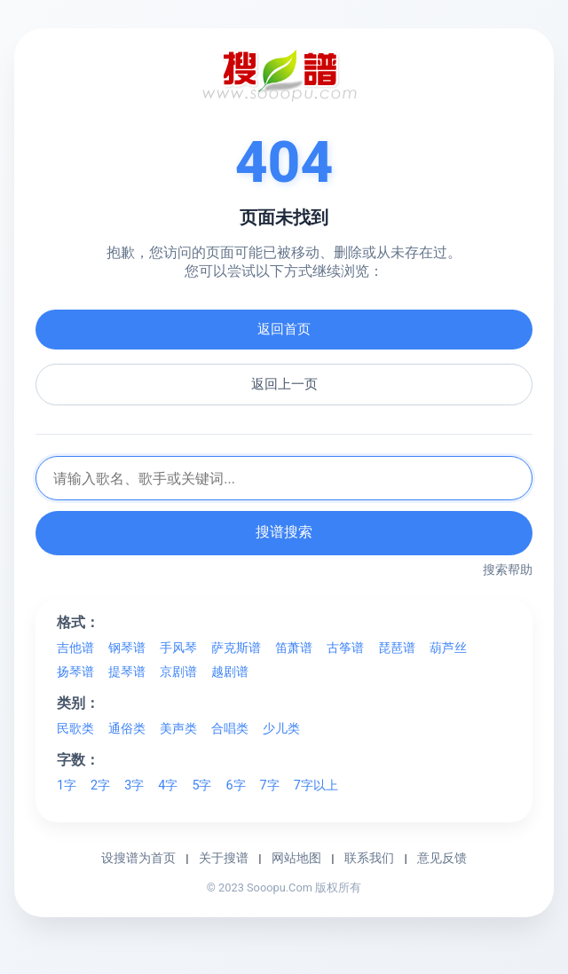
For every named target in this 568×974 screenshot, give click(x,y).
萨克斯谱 (236, 648)
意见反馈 (442, 858)
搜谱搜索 (284, 531)
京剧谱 (178, 671)
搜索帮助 (507, 569)
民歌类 (75, 728)
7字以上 (316, 785)
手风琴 (178, 648)
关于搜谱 (223, 858)
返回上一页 (284, 384)
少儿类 (281, 728)
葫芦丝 (448, 648)
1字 (66, 785)
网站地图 (296, 858)
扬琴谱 (75, 671)
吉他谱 (75, 648)
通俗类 (127, 728)
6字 (235, 785)
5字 (201, 785)
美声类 (178, 728)
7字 (270, 785)
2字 (100, 785)
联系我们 (369, 858)
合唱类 (229, 728)
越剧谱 (229, 671)
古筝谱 (345, 648)
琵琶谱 (396, 648)
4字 (168, 785)
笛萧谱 (293, 648)
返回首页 (284, 329)
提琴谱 (127, 671)
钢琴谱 (127, 648)
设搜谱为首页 (138, 858)
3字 (134, 785)
